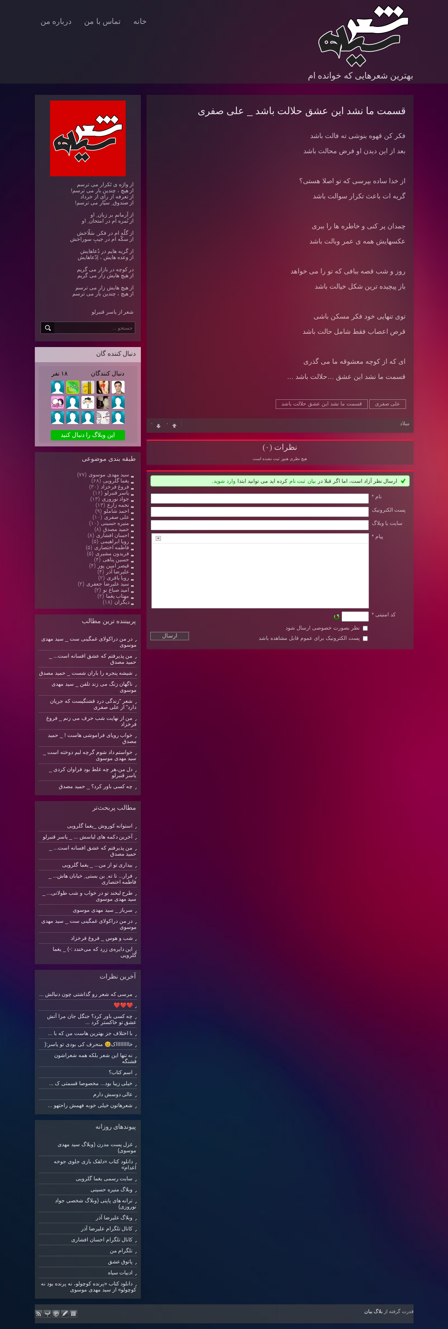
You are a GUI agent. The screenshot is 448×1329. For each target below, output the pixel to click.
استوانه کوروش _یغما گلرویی (100, 826)
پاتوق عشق (120, 1261)
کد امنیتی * (384, 614)
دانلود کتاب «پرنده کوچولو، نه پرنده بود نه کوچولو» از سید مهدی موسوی (88, 1286)
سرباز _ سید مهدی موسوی (103, 910)
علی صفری (387, 404)
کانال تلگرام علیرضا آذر (107, 1228)
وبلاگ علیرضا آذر (114, 1217)
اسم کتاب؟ (121, 1072)
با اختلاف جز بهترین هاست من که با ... (90, 1033)
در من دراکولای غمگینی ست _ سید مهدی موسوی (88, 924)
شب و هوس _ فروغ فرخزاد (102, 938)
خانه (140, 21)
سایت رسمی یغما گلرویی (104, 1178)
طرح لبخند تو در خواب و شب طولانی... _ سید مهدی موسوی (89, 896)
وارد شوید (225, 481)
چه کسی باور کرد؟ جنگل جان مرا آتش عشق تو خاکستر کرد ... (91, 1019)
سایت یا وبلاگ (387, 523)
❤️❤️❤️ (123, 1005)
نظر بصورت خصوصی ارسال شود (323, 628)
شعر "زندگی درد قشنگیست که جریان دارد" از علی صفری (93, 704)
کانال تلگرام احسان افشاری (102, 1239)
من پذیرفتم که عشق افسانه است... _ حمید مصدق (93, 851)
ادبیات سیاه (120, 1272)
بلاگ (378, 1311)
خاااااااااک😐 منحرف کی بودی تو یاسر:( (89, 1044)
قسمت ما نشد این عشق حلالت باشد (321, 404)
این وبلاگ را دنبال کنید (88, 435)
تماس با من (102, 21)
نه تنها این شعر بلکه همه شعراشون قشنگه (95, 1058)
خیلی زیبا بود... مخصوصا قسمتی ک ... (91, 1083)
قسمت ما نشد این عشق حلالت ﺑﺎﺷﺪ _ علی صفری (302, 110)
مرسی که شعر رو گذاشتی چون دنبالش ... (86, 994)
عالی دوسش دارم (113, 1094)
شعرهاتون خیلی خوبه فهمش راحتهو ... (90, 1105)
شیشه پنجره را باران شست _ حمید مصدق (86, 673)
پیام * (377, 536)
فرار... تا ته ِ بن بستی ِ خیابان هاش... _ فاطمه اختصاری (92, 879)
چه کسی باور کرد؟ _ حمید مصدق (96, 786)
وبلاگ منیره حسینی (112, 1189)
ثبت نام (297, 481)
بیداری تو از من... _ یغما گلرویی (97, 865)
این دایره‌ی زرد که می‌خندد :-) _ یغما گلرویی (94, 952)
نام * (377, 496)
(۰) (267, 447)
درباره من (56, 21)
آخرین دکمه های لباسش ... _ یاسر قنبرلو (88, 837)
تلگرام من (121, 1250)
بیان (312, 481)
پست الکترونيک (389, 510)
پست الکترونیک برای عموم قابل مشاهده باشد (309, 638)
